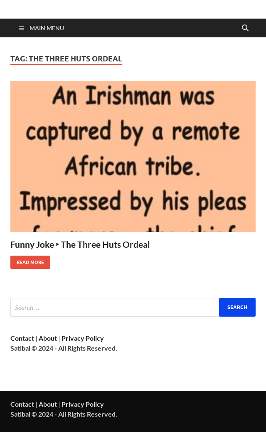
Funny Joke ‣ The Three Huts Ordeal (80, 244)
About (48, 338)
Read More (27, 260)
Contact (22, 338)
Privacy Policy (83, 338)
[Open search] (245, 28)
